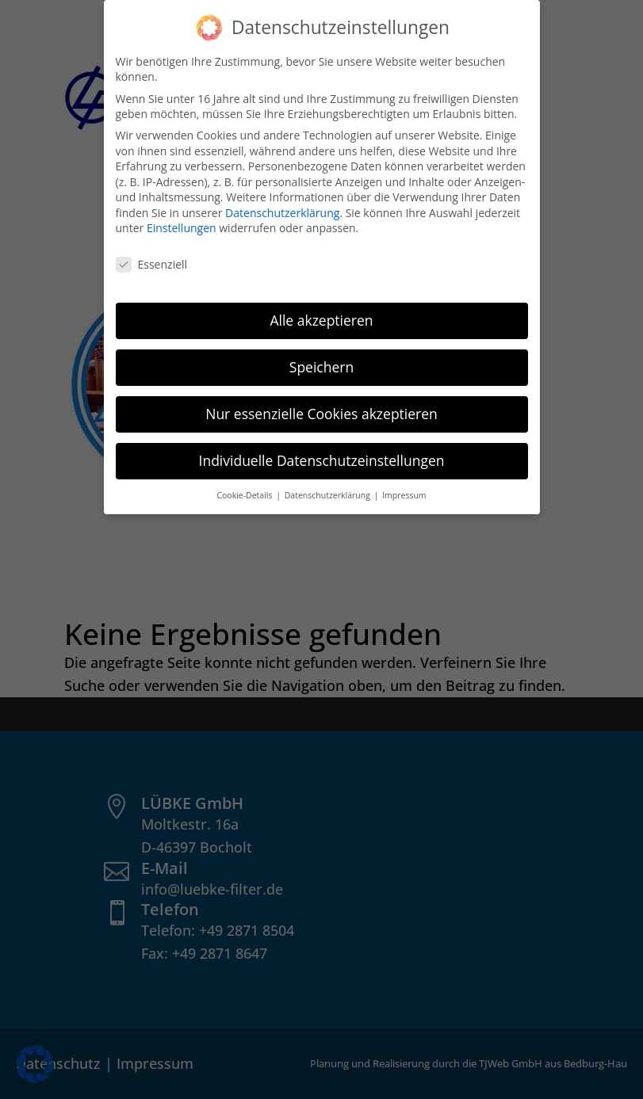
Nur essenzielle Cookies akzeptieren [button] (321, 412)
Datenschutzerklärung (282, 211)
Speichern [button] (321, 366)
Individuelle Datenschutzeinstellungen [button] (322, 459)
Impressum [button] (404, 494)
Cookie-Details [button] (245, 494)
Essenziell (152, 263)
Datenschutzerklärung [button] (329, 494)
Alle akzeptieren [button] (321, 319)
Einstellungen (181, 227)
